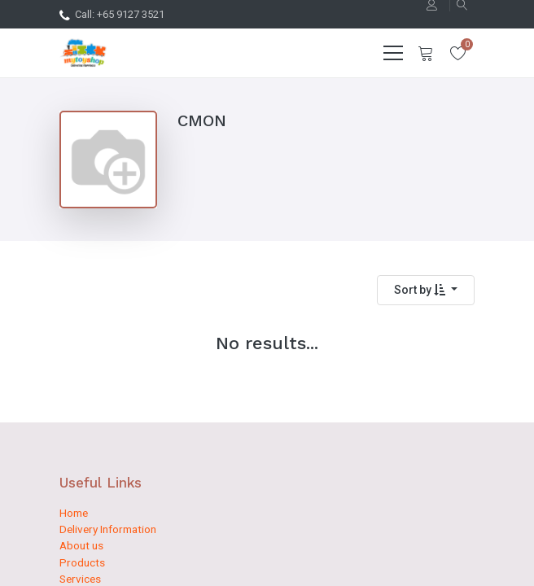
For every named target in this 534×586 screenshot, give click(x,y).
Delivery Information (107, 529)
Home (73, 512)
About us (81, 545)
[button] (426, 290)
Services (80, 578)
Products (82, 562)
